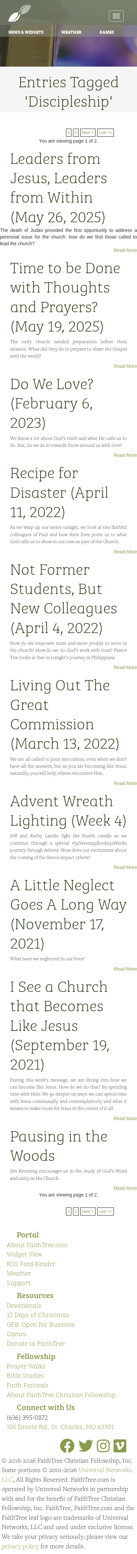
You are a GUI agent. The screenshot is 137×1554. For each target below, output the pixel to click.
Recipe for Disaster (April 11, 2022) (59, 491)
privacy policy (20, 1546)
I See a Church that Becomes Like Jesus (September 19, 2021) (60, 1024)
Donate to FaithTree (36, 1343)
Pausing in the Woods (59, 1145)
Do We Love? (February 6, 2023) (51, 402)
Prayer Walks (26, 1365)
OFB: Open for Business (41, 1324)
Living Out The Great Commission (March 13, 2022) (65, 712)
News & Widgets (26, 31)
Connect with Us (46, 1406)
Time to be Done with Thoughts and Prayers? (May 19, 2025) (65, 295)
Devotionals (24, 1305)
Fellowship (36, 1355)
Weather (71, 31)
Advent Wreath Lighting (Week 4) (68, 809)
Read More (125, 250)
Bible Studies (25, 1375)
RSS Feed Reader (31, 1263)
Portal (28, 1234)
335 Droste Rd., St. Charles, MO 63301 (60, 1426)
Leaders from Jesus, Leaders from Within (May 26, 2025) (58, 186)
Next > (88, 132)
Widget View (24, 1253)
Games (106, 31)
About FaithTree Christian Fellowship (61, 1394)
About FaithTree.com (37, 1244)
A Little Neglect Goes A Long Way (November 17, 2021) (68, 912)
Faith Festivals (28, 1384)
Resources (35, 1294)
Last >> (105, 132)
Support (19, 1282)
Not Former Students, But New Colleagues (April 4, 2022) (63, 597)
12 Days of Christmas (38, 1314)
